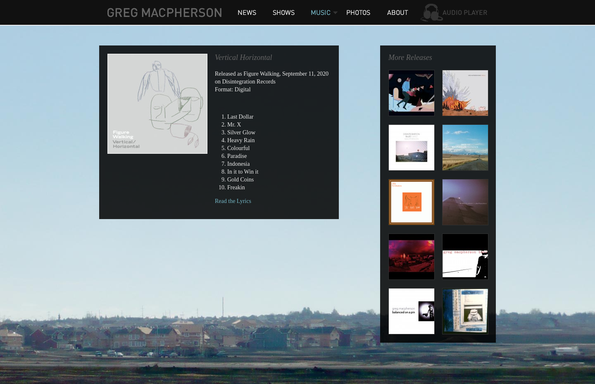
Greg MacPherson (164, 12)
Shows (283, 12)
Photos (359, 12)
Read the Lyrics (233, 201)
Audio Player (454, 12)
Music (320, 12)
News (246, 12)
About (396, 12)
